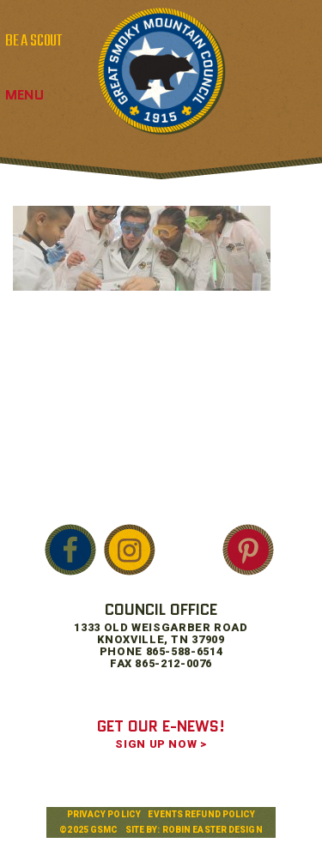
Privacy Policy (104, 814)
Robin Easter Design (212, 829)
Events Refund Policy (201, 814)
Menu (24, 95)
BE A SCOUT (33, 41)
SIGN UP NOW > (160, 744)
